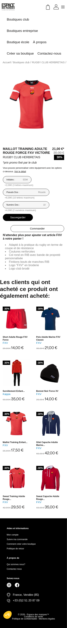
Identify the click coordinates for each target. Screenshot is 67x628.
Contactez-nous (14, 569)
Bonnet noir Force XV (47, 391)
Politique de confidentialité (25, 619)
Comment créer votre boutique (21, 544)
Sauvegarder (18, 217)
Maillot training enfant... (15, 442)
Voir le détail (20, 171)
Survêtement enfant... (14, 391)
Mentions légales (47, 619)
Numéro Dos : (13, 205)
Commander (37, 228)
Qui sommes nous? (16, 564)
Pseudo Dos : (12, 192)
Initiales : (10, 179)
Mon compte (13, 535)
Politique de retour (15, 548)
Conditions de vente (33, 616)
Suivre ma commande (17, 539)
